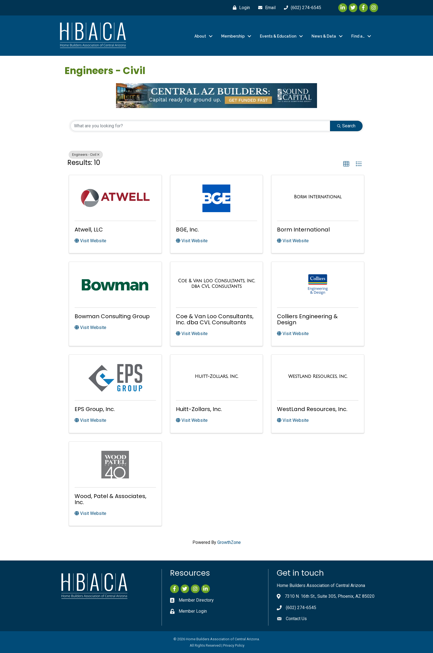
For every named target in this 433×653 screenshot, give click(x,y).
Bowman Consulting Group (112, 316)
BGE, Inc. (187, 229)
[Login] (240, 8)
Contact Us (296, 618)
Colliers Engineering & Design (307, 319)
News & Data (323, 36)
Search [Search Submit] (346, 125)
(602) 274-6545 (301, 607)
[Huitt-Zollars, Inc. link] (216, 376)
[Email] (265, 8)
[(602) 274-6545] (301, 8)
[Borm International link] (318, 197)
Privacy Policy (233, 645)
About (200, 36)
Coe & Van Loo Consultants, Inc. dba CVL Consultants (215, 319)
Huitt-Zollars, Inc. (199, 409)
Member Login (193, 611)
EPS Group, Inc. (95, 409)
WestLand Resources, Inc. (312, 409)
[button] (346, 164)
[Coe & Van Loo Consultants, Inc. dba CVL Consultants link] (216, 283)
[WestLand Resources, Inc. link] (317, 376)
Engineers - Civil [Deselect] (85, 155)
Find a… (358, 36)
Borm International (303, 229)
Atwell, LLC (89, 229)
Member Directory (196, 600)
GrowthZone (229, 542)
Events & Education (278, 36)
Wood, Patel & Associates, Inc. (110, 499)
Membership (233, 36)
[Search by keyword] (200, 126)
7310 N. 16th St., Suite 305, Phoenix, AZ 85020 (329, 596)
